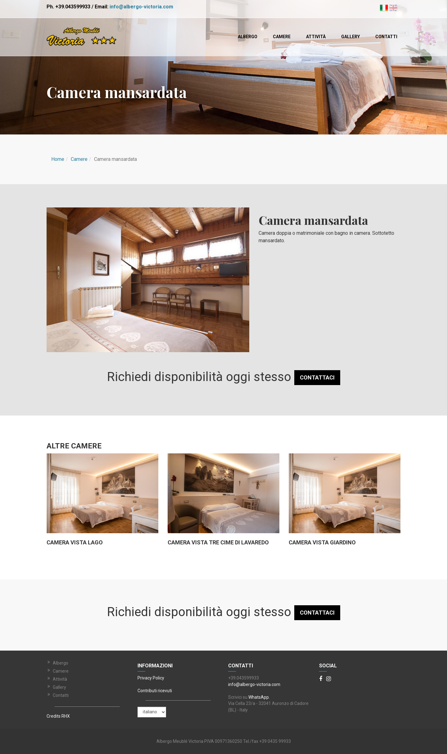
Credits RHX (58, 716)
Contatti (386, 36)
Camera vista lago (75, 542)
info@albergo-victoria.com (141, 7)
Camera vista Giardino (322, 542)
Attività (316, 36)
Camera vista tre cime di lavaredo (218, 542)
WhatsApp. (259, 697)
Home (57, 159)
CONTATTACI (317, 377)
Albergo (247, 36)
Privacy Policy (151, 677)
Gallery (350, 36)
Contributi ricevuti (155, 690)
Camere (282, 36)
